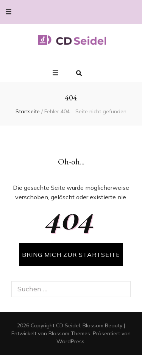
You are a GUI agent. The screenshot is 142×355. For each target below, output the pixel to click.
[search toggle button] (79, 73)
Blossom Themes (69, 333)
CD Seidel (68, 325)
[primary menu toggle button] (56, 73)
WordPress (70, 341)
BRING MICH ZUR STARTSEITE (71, 254)
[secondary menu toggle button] (8, 12)
